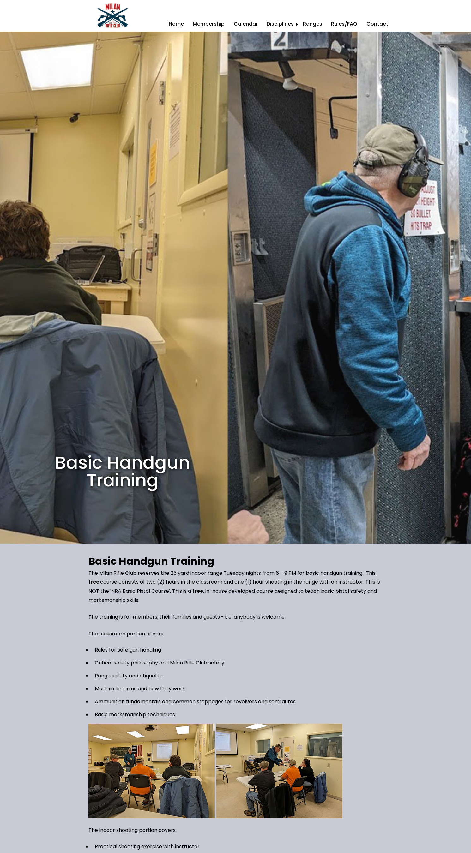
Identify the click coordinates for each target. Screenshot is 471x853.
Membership (209, 23)
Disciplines (280, 24)
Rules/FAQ (344, 23)
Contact (377, 23)
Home (176, 23)
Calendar (246, 23)
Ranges (312, 23)
